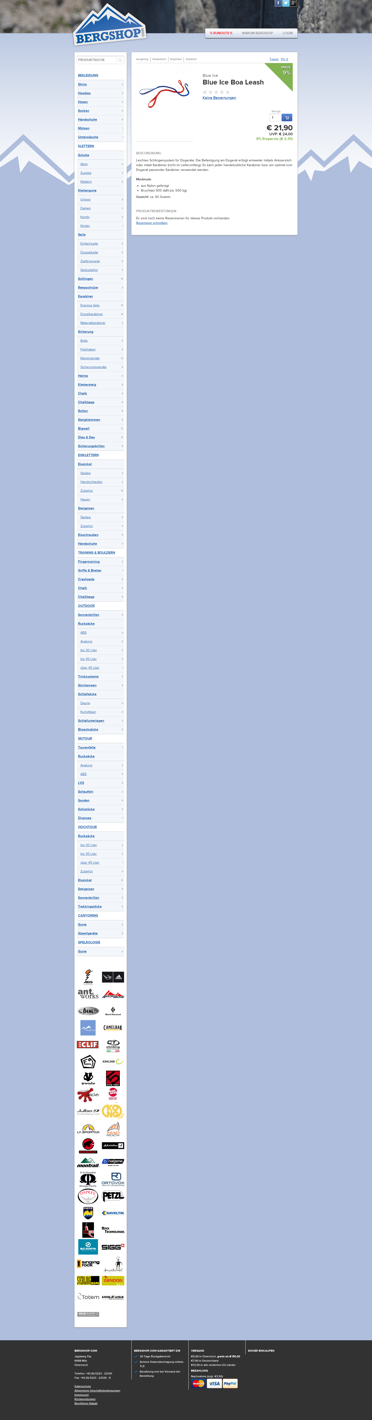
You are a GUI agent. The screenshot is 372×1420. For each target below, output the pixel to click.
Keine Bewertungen (219, 98)
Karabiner (85, 296)
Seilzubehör (89, 270)
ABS (83, 633)
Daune (85, 703)
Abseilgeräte (88, 933)
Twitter (286, 3)
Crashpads (86, 579)
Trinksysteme (88, 677)
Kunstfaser (88, 712)
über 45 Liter (89, 668)
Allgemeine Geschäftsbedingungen (97, 1390)
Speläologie (89, 942)
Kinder (85, 226)
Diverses (84, 818)
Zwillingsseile (90, 261)
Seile (82, 235)
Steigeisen (86, 508)
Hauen (85, 499)
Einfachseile (89, 244)
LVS (81, 783)
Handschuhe (87, 119)
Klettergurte (87, 190)
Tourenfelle (87, 747)
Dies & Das (86, 437)
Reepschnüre (88, 288)
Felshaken (88, 349)
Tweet (274, 59)
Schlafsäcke (87, 694)
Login (288, 33)
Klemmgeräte (90, 358)
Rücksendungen (85, 1399)
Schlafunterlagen (91, 721)
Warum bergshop (257, 33)
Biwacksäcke (88, 729)
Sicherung (85, 332)
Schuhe (83, 155)
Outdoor (86, 606)
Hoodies (84, 93)
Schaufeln (85, 792)
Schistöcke (86, 809)
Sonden (83, 800)
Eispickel (85, 464)
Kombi (84, 217)
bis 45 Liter (88, 659)
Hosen (83, 102)
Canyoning (88, 916)
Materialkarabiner (93, 323)
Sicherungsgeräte (93, 367)
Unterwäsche (88, 137)
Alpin (84, 164)
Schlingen (85, 279)
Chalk (82, 393)
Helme (83, 376)
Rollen (83, 411)
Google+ (294, 3)
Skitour (85, 738)
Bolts (84, 341)
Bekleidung (88, 75)
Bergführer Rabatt (86, 1403)
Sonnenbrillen (88, 615)
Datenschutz (82, 1386)
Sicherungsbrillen (91, 446)
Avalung (86, 641)
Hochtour (87, 827)
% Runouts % (221, 33)
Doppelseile (89, 252)
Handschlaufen (91, 482)
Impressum (81, 1395)
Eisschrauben (88, 535)
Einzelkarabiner (91, 314)
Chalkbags (86, 402)
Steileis (85, 473)
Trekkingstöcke (90, 906)
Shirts (82, 84)
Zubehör (86, 491)
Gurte (82, 925)
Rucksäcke (86, 624)
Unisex (85, 200)
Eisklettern (88, 455)
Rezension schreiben (151, 223)
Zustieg (85, 173)
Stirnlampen (87, 685)
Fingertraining (89, 562)
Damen (85, 208)
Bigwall (83, 428)
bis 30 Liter (88, 650)
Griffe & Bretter (90, 570)
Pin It (284, 59)
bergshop (142, 59)
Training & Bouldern (96, 553)
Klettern (86, 146)
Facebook (278, 3)
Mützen (83, 128)
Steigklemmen (89, 420)
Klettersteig (87, 385)
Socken (83, 111)
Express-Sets (90, 305)
